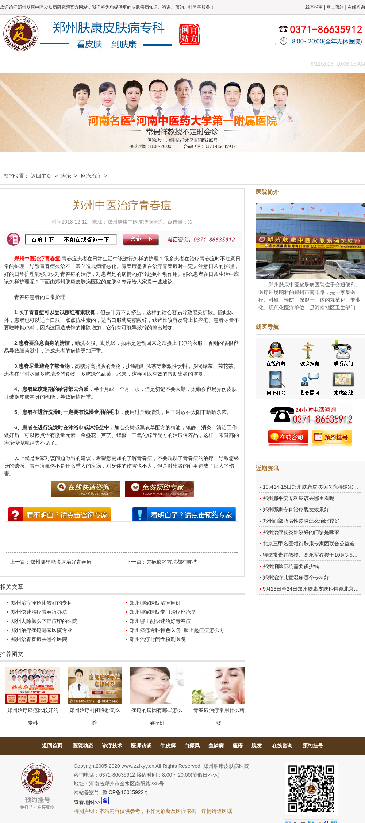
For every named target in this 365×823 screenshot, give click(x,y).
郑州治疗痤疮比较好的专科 (41, 603)
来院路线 (279, 64)
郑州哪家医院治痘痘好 (155, 603)
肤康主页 (16, 64)
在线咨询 (356, 7)
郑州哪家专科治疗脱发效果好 (296, 510)
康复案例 (213, 64)
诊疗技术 (112, 745)
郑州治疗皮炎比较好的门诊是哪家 (301, 532)
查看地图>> (87, 802)
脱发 (256, 745)
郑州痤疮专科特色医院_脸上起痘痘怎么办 (177, 630)
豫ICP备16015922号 (125, 792)
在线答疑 (180, 64)
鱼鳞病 (216, 745)
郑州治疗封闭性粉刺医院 (158, 639)
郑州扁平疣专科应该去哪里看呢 (298, 498)
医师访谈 (141, 745)
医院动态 (83, 745)
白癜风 (192, 745)
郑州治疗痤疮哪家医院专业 (41, 630)
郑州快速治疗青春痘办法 (39, 612)
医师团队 (82, 64)
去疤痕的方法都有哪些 (171, 562)
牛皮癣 (168, 745)
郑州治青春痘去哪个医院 (39, 639)
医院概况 (49, 64)
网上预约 (335, 7)
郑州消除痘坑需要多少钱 (291, 566)
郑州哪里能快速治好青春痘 (61, 562)
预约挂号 (313, 745)
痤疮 (66, 176)
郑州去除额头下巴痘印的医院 (44, 621)
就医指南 (314, 7)
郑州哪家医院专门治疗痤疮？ (163, 612)
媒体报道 (115, 64)
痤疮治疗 (91, 176)
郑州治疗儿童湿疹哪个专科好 (296, 577)
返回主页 (41, 176)
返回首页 (52, 745)
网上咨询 (246, 64)
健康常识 (148, 64)
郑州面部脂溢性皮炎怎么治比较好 (301, 521)
